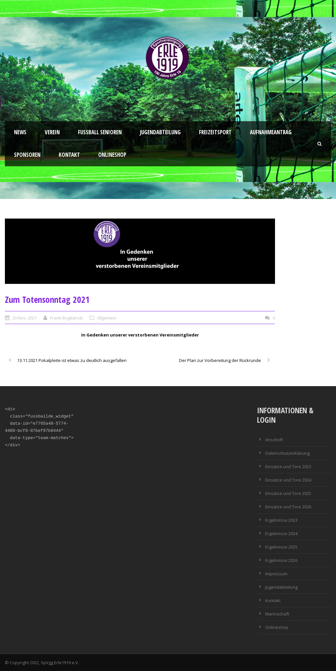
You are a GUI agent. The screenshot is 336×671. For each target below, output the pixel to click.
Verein (52, 132)
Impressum (276, 574)
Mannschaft (277, 614)
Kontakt (69, 154)
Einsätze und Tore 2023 (288, 466)
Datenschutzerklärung (287, 453)
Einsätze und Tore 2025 (288, 493)
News (20, 132)
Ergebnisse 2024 (281, 533)
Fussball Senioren (100, 132)
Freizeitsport (215, 132)
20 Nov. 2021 (24, 318)
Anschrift (274, 440)
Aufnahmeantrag (271, 132)
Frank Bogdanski (66, 318)
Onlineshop (112, 154)
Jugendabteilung (160, 132)
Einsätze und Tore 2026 (288, 507)
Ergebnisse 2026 (281, 560)
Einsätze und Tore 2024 (288, 480)
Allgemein (106, 318)
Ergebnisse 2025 (281, 547)
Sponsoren (27, 154)
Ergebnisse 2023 (281, 520)
